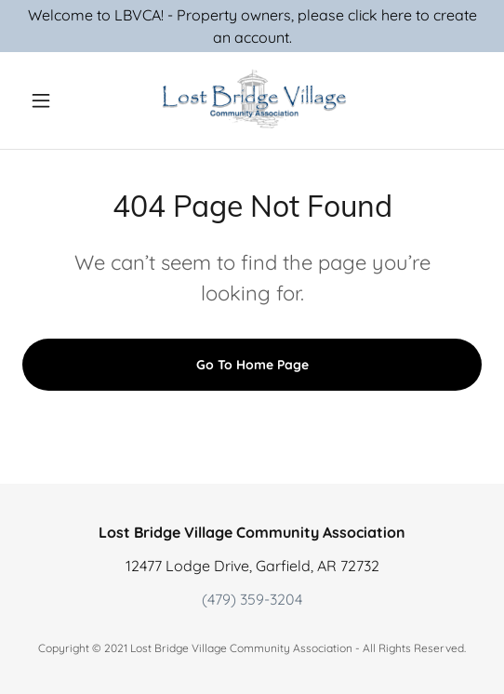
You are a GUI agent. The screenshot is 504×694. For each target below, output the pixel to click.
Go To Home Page (252, 364)
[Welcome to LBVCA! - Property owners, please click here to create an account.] (252, 26)
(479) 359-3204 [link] (252, 599)
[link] (252, 100)
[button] (56, 100)
